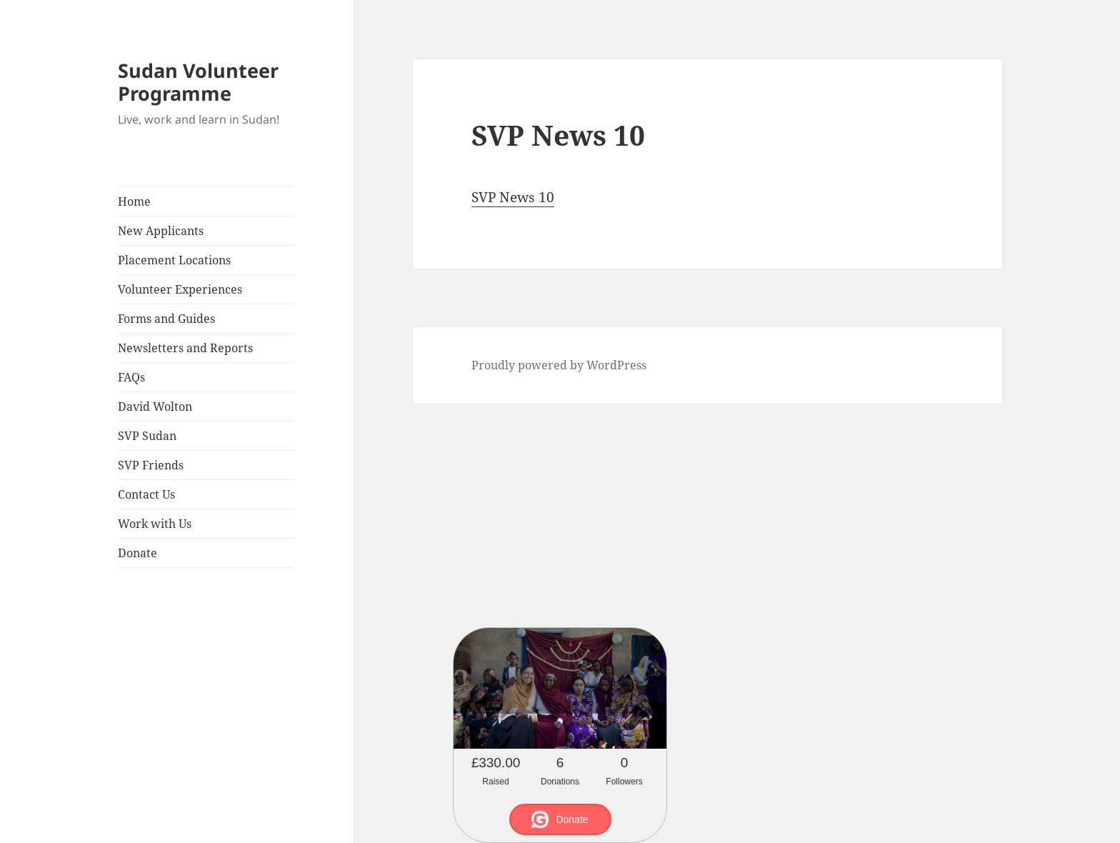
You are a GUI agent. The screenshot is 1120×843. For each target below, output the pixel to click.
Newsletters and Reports (185, 348)
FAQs (131, 377)
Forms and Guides (166, 318)
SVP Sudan (147, 436)
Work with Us (154, 524)
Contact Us (146, 494)
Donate (137, 553)
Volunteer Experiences (180, 289)
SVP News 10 (512, 197)
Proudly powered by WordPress (558, 365)
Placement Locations (174, 260)
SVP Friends (151, 465)
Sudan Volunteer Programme (198, 81)
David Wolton (155, 406)
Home (134, 201)
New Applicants (161, 231)
